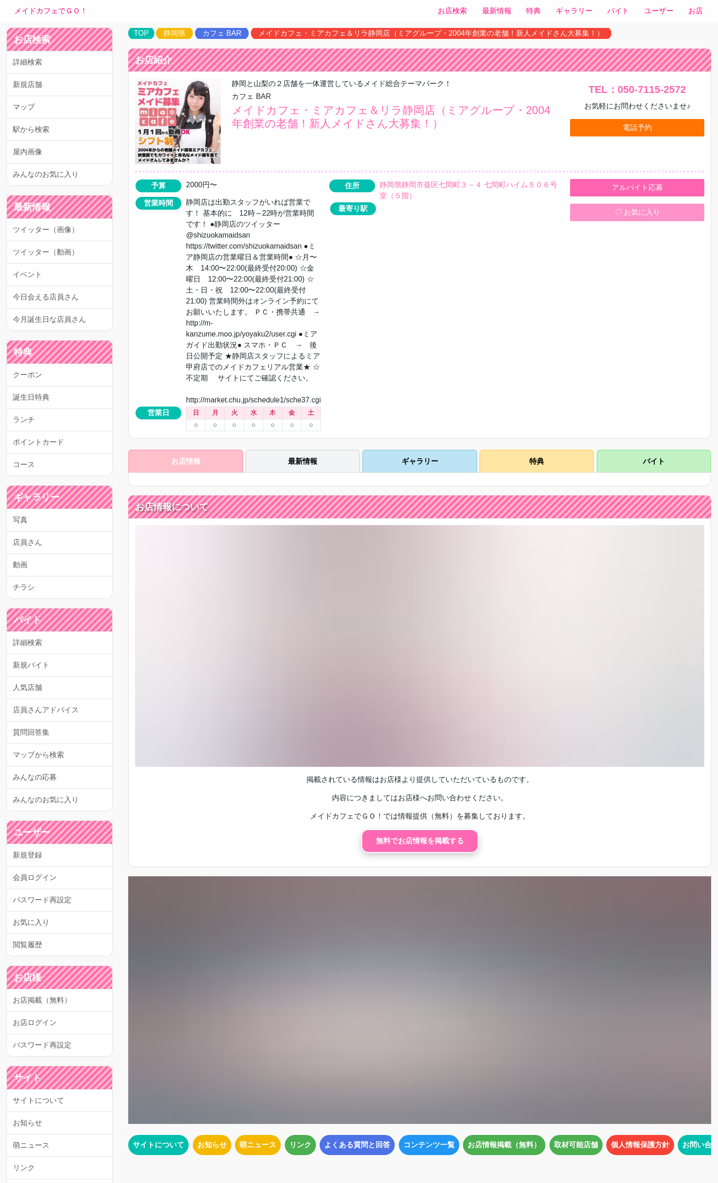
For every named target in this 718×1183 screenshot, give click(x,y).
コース (24, 464)
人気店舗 (27, 687)
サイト (27, 1078)
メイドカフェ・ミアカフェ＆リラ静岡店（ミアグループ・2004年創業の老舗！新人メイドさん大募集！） (431, 33)
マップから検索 (38, 755)
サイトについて (38, 1100)
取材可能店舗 (576, 1145)
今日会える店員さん (46, 297)
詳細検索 (27, 62)
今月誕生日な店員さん (49, 319)
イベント (27, 274)
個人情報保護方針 (640, 1145)
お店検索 (452, 11)
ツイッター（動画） (46, 252)
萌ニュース (31, 1145)
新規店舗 (27, 84)
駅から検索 (31, 129)
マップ (24, 107)
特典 (533, 11)
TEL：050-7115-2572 (637, 89)
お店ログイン (35, 1022)
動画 (20, 565)
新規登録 (27, 855)
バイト (618, 11)
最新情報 (496, 11)
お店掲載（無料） (42, 1000)
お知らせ (27, 1123)
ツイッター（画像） (46, 229)
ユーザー (659, 11)
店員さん (27, 542)
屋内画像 (27, 152)
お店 (695, 11)
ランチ (24, 419)
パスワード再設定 (42, 900)
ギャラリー (574, 11)
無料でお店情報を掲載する (420, 841)
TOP (141, 33)
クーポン (27, 375)
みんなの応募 (35, 777)
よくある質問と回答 (357, 1145)
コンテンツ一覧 (429, 1145)
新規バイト (31, 665)
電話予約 (637, 127)
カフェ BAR (221, 33)
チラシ (24, 587)
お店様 (27, 977)
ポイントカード (38, 442)
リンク (24, 1168)
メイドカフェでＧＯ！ (50, 11)
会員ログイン (35, 877)
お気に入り (31, 922)
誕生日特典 (31, 397)
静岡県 (174, 33)
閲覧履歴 (27, 945)
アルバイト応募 (637, 187)
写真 (20, 520)
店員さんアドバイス (46, 710)
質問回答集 (31, 732)
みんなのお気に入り (46, 174)
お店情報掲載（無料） (504, 1145)
